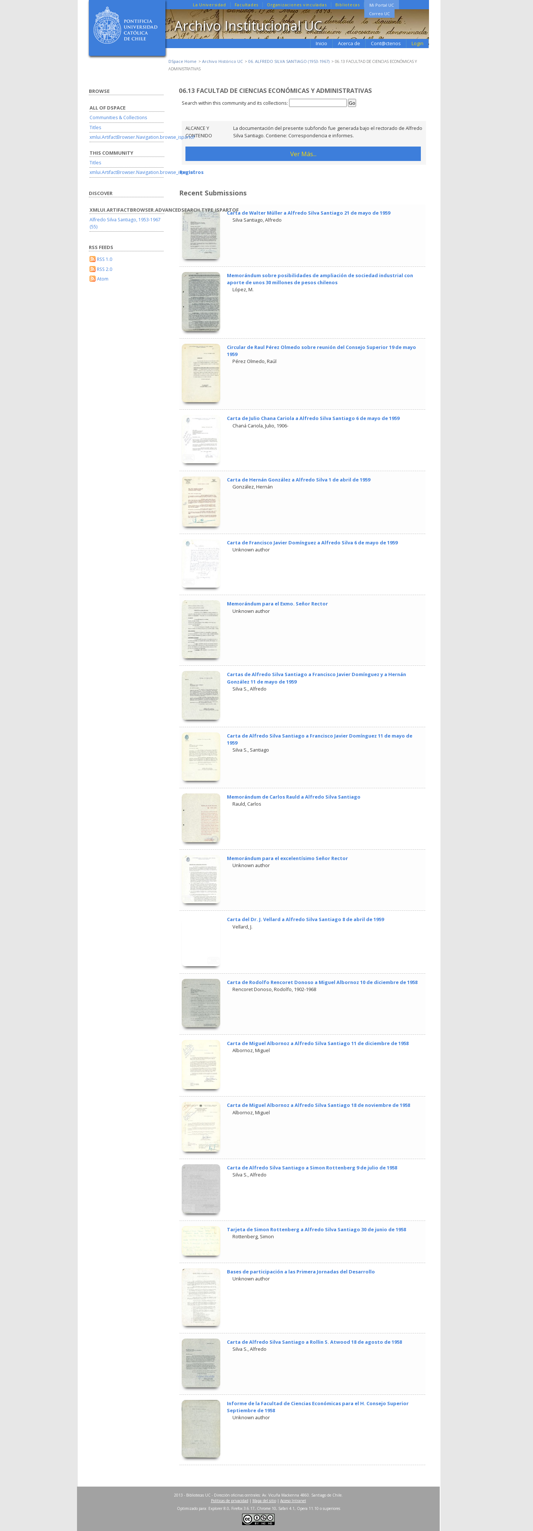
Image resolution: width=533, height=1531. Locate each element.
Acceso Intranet (293, 1500)
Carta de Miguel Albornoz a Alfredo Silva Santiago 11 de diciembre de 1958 (318, 1043)
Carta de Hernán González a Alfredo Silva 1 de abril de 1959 (298, 479)
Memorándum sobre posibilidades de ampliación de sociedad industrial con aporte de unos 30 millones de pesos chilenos (320, 279)
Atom (102, 279)
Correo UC (379, 13)
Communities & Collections (118, 117)
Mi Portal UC (381, 5)
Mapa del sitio (264, 1500)
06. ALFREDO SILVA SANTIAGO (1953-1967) (288, 61)
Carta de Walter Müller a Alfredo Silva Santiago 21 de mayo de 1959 (308, 212)
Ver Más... (303, 154)
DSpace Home (182, 61)
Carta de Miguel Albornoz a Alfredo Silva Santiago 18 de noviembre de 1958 (318, 1105)
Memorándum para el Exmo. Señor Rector (277, 603)
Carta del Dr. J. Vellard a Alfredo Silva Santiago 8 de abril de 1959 (305, 919)
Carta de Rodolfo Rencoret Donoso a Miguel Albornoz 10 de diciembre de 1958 (322, 982)
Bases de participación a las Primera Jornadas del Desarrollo (301, 1271)
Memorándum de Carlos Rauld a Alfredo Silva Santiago (294, 796)
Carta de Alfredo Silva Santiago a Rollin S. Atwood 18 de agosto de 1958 (314, 1342)
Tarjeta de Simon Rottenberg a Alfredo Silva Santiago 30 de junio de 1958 (316, 1229)
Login (417, 43)
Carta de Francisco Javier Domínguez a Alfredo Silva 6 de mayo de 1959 (312, 542)
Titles (95, 127)
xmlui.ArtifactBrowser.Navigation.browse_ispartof (142, 137)
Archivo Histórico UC (222, 61)
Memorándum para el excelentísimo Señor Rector (287, 858)
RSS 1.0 (104, 259)
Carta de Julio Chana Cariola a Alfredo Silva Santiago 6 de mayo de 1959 (313, 418)
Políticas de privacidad (229, 1500)
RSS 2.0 (104, 269)
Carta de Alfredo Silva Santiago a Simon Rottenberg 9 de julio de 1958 (312, 1167)
